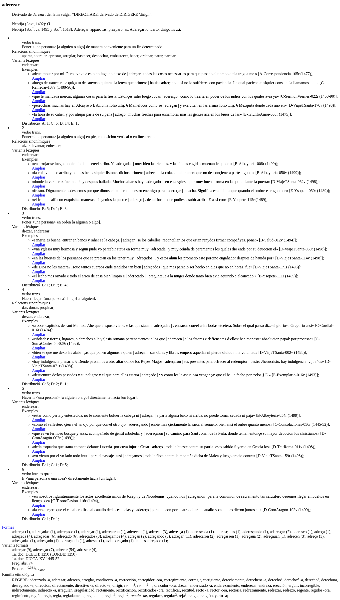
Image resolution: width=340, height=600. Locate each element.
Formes (8, 527)
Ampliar (38, 78)
